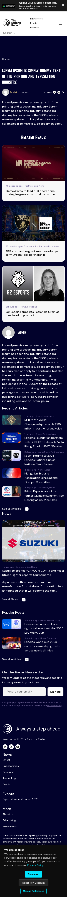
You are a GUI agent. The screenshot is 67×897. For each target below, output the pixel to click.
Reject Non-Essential (33, 882)
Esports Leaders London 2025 (20, 799)
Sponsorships (11, 766)
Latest (6, 759)
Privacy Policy (54, 705)
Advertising (9, 820)
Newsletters (36, 18)
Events (33, 23)
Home (6, 59)
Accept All (33, 874)
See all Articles (16, 509)
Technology (9, 778)
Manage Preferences (33, 891)
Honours (34, 27)
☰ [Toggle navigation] (60, 23)
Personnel (8, 772)
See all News (14, 599)
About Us (8, 814)
